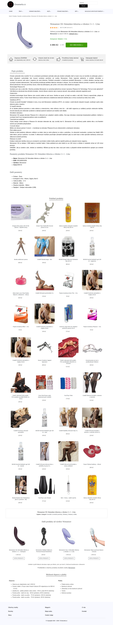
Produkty (15, 16)
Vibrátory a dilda (72, 514)
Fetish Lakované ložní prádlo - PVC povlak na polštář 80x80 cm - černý (21, 397)
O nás (84, 607)
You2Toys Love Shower (44, 498)
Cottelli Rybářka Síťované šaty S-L (68, 430)
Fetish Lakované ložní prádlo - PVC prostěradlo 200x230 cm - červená (68, 362)
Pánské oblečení (62, 11)
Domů (10, 11)
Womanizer (53, 33)
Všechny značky (13, 607)
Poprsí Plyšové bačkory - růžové (92, 464)
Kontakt (84, 611)
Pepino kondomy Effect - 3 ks (21, 326)
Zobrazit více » (73, 33)
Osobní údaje (49, 615)
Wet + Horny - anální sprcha (68, 498)
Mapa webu (48, 611)
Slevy (10, 615)
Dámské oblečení (34, 11)
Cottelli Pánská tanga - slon (44, 259)
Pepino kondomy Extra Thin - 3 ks (68, 293)
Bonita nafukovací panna (21, 259)
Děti (76, 11)
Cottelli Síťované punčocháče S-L (45, 293)
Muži (48, 11)
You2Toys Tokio (68, 395)
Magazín (47, 607)
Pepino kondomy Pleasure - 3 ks (92, 326)
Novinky (10, 611)
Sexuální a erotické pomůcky (94, 11)
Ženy (20, 11)
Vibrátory (65, 514)
